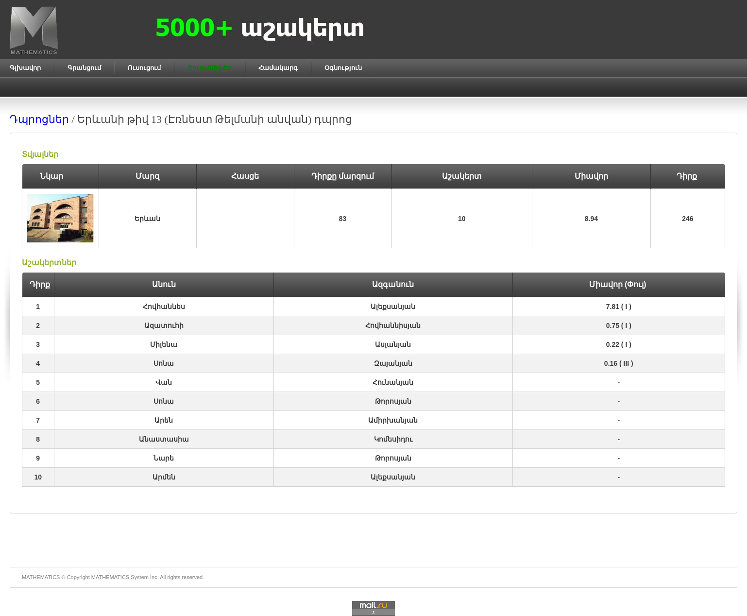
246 (687, 218)
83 (343, 218)
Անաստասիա (164, 439)
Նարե (163, 458)
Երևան (147, 218)
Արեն (163, 420)
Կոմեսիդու (393, 439)
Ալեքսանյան (393, 306)
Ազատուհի (164, 325)
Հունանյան (393, 382)
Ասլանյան (393, 344)
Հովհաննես (164, 306)
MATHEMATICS (110, 577)
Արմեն (164, 477)
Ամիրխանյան (393, 420)
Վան (163, 382)
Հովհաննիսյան (393, 325)
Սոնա (163, 363)
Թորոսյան (393, 401)
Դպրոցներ (39, 119)
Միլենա (163, 344)
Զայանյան (393, 363)
